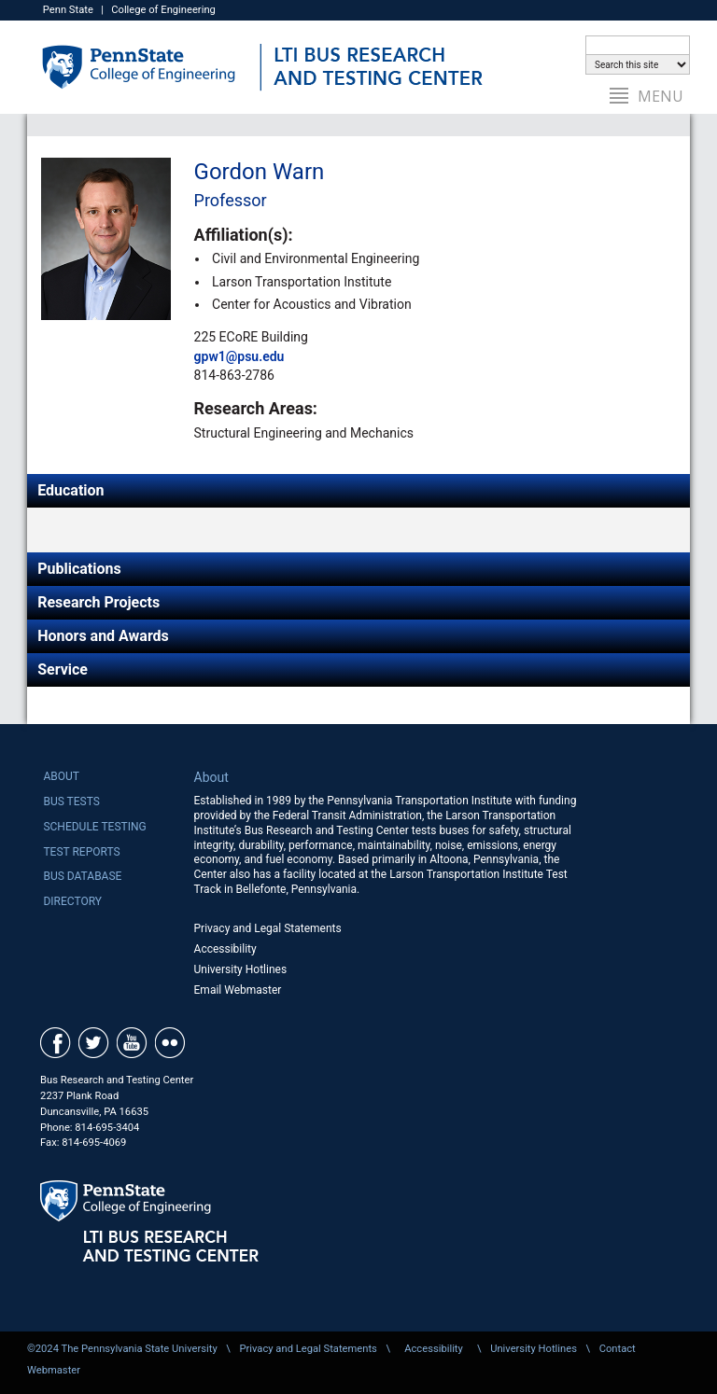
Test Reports (81, 851)
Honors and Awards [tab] (103, 636)
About (61, 776)
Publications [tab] (79, 569)
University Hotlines (241, 969)
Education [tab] (70, 490)
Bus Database (82, 876)
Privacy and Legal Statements (268, 928)
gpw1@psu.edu (239, 356)
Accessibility (225, 948)
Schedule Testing (94, 826)
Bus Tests (71, 801)
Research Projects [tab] (98, 602)
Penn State (68, 10)
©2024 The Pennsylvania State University (122, 1349)
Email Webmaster (238, 990)
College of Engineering (163, 10)
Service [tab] (62, 669)
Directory (72, 901)
